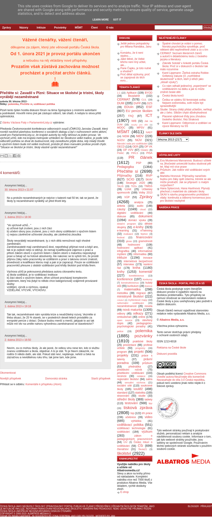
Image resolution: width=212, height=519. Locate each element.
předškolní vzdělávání (130, 373)
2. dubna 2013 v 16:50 (18, 339)
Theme (4, 516)
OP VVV (128, 150)
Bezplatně (134, 95)
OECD (121, 146)
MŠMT (79, 27)
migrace (141, 293)
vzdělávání (123, 431)
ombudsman (124, 316)
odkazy (138, 313)
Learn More (101, 19)
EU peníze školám (139, 111)
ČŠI (140, 445)
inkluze (122, 257)
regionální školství (128, 379)
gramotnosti (145, 241)
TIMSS (148, 186)
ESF (149, 107)
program (122, 351)
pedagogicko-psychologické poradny (134, 325)
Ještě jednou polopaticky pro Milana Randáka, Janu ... (135, 46)
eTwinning (146, 230)
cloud (143, 209)
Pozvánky (60, 27)
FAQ (131, 115)
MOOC (121, 127)
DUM (120, 103)
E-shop (124, 492)
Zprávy (6, 27)
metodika (122, 293)
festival (121, 237)
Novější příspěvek (10, 378)
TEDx (134, 186)
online (141, 316)
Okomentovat (8, 372)
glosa (129, 241)
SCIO (130, 179)
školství (124, 453)
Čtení (94, 27)
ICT (149, 115)
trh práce (147, 413)
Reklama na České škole (171, 347)
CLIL (143, 99)
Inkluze (41, 27)
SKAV (149, 179)
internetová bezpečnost (138, 261)
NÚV (138, 140)
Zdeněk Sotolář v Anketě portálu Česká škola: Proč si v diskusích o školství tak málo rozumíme (184, 66)
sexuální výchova (135, 382)
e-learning (123, 230)
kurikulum (133, 286)
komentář (145, 271)
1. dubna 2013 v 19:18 (18, 306)
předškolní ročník (129, 369)
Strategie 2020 (135, 182)
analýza (138, 202)
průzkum (147, 363)
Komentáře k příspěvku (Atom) (43, 384)
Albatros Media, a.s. (171, 319)
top (132, 413)
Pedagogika (125, 167)
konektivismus (136, 275)
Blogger (193, 506)
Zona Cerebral (61, 516)
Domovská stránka (56, 378)
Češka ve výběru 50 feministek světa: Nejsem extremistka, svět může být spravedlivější (183, 103)
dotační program (126, 223)
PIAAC (120, 153)
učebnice (130, 417)
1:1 (118, 92)
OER (135, 146)
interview (128, 264)
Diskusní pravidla (167, 353)
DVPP (137, 103)
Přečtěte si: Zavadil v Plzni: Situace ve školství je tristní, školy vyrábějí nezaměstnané (52, 95)
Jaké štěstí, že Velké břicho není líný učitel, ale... (133, 62)
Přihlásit (206, 506)
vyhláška (136, 420)
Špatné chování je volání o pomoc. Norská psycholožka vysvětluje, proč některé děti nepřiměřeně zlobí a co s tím (184, 46)
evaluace (128, 234)
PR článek (140, 157)
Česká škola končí (173, 95)
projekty (122, 355)
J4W (113, 516)
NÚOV (121, 140)
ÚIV (125, 442)
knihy (121, 271)
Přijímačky (124, 175)
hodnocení (134, 244)
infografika (123, 251)
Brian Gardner (21, 516)
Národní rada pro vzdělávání (132, 143)
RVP (149, 175)
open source (124, 320)
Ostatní (144, 150)
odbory (121, 313)
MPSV (140, 127)
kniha (136, 267)
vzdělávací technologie (131, 428)
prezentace (129, 345)
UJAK (128, 189)
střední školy (126, 399)
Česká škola (7, 506)
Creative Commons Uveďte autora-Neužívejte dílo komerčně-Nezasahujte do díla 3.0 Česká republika (181, 376)
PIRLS (134, 153)
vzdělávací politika (44, 104)
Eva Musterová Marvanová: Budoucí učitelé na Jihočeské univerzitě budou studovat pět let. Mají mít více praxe (185, 163)
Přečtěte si (26, 104)
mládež (120, 300)
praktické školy (142, 341)
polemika (13, 104)
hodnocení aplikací (130, 247)
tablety (148, 399)
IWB (133, 121)
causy (121, 209)
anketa (121, 205)
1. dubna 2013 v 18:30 (18, 217)
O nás (110, 27)
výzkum (147, 431)
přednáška (135, 366)
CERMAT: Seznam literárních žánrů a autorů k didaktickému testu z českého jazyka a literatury (183, 56)
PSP (138, 163)
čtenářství (123, 449)
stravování (123, 395)
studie (142, 395)
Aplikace (131, 92)
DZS (149, 103)
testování (131, 403)
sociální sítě (124, 385)
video (148, 417)
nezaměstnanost (126, 306)
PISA (149, 153)
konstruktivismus (130, 282)
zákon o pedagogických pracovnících (134, 437)
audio (140, 205)
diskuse (121, 216)
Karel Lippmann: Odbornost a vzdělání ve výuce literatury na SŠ (186, 124)
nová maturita (132, 309)
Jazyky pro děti (139, 124)
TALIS (120, 186)
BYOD (148, 92)
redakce (141, 376)
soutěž (138, 389)
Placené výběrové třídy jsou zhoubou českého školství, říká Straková (184, 118)
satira (149, 379)
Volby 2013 (145, 192)
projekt (139, 351)
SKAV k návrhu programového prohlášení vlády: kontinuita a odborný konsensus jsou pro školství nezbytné (185, 197)
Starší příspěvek (100, 378)
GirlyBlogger (85, 516)
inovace (147, 257)
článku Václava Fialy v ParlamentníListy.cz (27, 122)
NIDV (140, 136)
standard (122, 392)
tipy (150, 403)
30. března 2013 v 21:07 (19, 189)
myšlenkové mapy (137, 300)
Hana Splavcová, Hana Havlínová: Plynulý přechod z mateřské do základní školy (185, 190)
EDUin (129, 107)
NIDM (125, 136)
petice (120, 331)
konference (125, 279)
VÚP (127, 197)
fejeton (144, 234)
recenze (122, 376)
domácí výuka (137, 220)
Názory (23, 27)
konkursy (147, 279)
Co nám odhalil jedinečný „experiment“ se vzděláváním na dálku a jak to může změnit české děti (185, 89)
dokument (145, 216)
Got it (117, 19)
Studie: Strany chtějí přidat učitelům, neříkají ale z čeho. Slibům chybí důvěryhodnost (186, 111)
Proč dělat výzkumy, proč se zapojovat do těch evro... (135, 77)
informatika (139, 254)
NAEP (149, 132)
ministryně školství (130, 296)
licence (148, 286)
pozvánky (143, 335)
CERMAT (123, 99)
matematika (132, 289)
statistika (140, 392)
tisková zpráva (138, 407)
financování (144, 237)
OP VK (148, 146)
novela (148, 306)
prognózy (140, 348)
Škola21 (142, 449)
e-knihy (138, 227)
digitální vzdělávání (130, 212)
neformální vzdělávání (130, 303)
